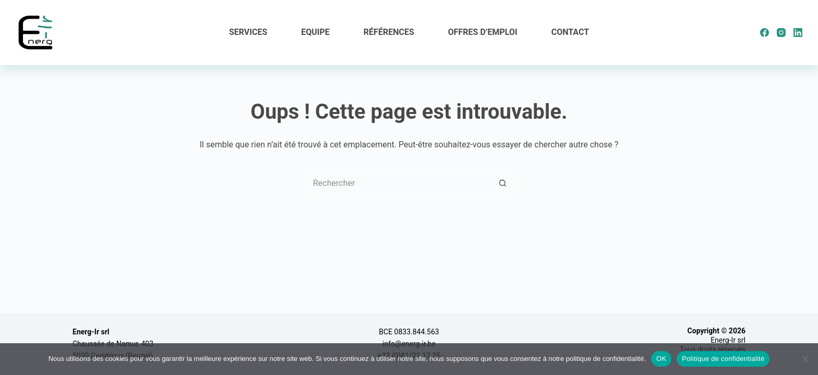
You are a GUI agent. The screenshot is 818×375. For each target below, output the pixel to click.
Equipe (315, 32)
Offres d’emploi (483, 32)
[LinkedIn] (797, 32)
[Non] (805, 359)
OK (661, 358)
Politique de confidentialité (723, 358)
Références (389, 32)
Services (248, 32)
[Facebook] (764, 32)
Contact (570, 32)
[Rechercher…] (398, 182)
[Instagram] (781, 32)
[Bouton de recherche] (502, 182)
